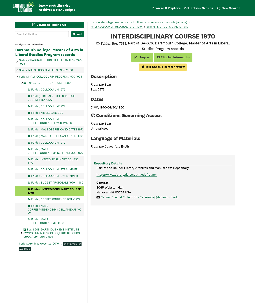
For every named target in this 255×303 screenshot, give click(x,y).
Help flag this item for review (163, 67)
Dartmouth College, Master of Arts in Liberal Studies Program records (49, 52)
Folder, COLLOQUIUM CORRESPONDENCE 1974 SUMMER (50, 121)
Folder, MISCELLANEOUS (47, 113)
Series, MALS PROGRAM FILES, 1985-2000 (46, 70)
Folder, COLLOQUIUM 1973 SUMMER (54, 169)
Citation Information (173, 57)
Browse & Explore (166, 8)
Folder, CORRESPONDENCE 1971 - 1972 (55, 199)
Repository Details (108, 163)
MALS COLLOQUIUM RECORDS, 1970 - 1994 (117, 26)
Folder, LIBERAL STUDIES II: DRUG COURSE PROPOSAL (51, 97)
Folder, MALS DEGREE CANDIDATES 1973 (57, 129)
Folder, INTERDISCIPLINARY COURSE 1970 (54, 191)
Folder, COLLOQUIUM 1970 (48, 142)
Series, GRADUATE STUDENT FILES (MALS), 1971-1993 (50, 61)
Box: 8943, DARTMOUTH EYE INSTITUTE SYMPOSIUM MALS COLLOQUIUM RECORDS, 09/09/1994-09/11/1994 (51, 232)
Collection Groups (198, 8)
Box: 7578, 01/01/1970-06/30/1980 (49, 83)
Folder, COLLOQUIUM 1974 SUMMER (54, 176)
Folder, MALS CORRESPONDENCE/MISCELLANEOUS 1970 (55, 151)
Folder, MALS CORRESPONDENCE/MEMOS (46, 221)
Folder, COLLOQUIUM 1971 (48, 106)
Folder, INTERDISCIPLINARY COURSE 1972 (53, 161)
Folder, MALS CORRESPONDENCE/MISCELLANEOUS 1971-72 (55, 209)
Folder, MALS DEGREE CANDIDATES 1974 (57, 136)
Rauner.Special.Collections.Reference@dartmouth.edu (140, 197)
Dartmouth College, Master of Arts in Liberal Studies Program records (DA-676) (139, 22)
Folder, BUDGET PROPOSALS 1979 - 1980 (57, 182)
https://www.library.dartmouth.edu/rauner (126, 174)
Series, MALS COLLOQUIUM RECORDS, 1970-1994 (50, 76)
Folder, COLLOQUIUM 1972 (48, 89)
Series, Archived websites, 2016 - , (50, 246)
